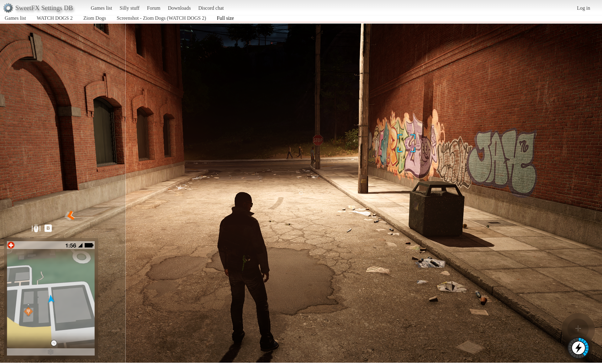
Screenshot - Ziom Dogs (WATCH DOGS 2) (161, 18)
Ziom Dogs (94, 18)
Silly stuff (130, 8)
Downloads (179, 8)
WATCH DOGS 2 (55, 18)
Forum (154, 8)
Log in (583, 8)
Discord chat (211, 8)
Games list (101, 8)
